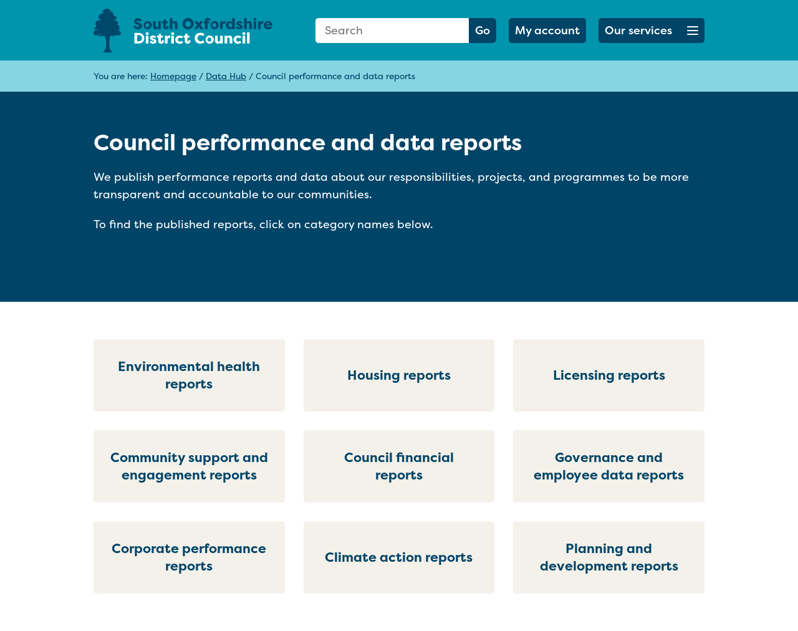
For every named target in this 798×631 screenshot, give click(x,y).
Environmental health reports (189, 375)
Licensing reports (609, 375)
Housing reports (399, 375)
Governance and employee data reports (609, 466)
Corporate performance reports (189, 557)
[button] (651, 30)
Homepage (173, 76)
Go (482, 30)
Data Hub (226, 76)
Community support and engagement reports (189, 466)
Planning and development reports (609, 557)
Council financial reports (399, 466)
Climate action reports (399, 557)
